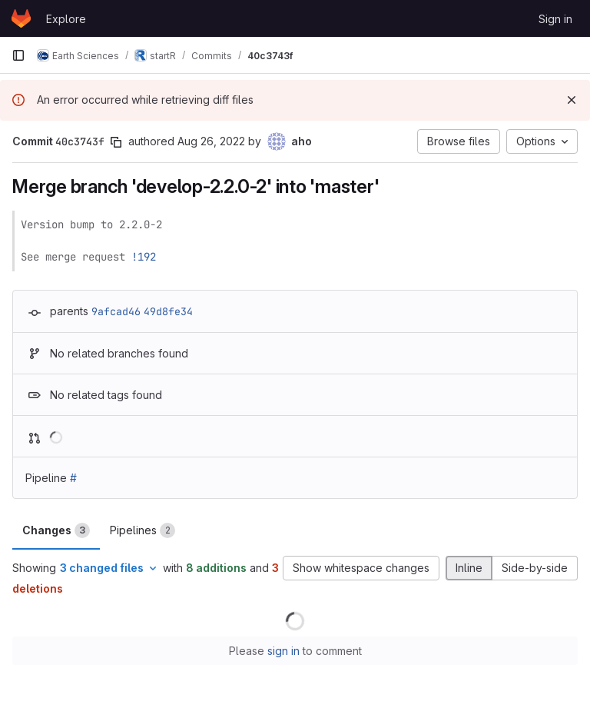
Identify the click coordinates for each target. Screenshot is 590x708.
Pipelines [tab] (142, 530)
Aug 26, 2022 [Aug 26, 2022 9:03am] (211, 141)
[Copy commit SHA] (116, 142)
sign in (283, 650)
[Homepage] (21, 18)
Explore (66, 18)
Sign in (555, 18)
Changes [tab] (56, 530)
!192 (143, 257)
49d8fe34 (168, 311)
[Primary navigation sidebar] (18, 55)
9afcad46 (116, 311)
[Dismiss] (571, 100)
